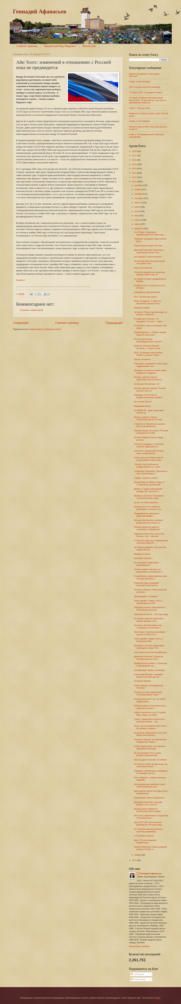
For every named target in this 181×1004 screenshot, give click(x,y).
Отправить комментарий (31, 310)
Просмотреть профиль (139, 946)
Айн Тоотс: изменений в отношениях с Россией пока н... (151, 816)
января (138, 855)
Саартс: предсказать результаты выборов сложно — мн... (149, 720)
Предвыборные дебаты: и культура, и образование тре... (150, 664)
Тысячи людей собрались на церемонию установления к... (149, 570)
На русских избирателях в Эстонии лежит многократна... (150, 734)
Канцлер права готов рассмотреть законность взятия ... (150, 707)
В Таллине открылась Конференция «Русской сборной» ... (151, 541)
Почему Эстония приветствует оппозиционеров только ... (148, 693)
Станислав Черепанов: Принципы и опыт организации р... (150, 472)
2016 (134, 160)
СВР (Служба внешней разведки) (144, 87)
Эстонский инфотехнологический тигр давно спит (149, 262)
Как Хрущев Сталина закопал (148, 257)
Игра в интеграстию (143, 268)
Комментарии (138, 979)
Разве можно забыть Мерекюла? (149, 798)
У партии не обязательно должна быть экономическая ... (149, 425)
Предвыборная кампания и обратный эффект (146, 514)
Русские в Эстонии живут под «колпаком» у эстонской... (147, 626)
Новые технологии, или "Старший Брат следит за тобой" (150, 713)
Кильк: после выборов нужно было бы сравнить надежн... (150, 727)
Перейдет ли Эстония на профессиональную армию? (148, 396)
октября (138, 194)
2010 (134, 860)
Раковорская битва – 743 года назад (151, 614)
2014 (134, 168)
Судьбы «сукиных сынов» (146, 478)
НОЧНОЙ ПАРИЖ (142, 681)
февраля (138, 228)
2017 (134, 155)
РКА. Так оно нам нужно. (145, 297)
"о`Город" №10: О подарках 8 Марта (146, 92)
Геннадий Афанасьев (39, 11)
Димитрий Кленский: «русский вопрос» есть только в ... (148, 803)
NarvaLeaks (89, 46)
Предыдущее (114, 322)
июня (137, 211)
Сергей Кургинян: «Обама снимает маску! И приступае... (150, 333)
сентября (139, 198)
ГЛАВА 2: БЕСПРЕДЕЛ (139, 81)
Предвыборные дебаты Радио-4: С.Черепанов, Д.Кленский (149, 483)
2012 (134, 177)
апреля (138, 220)
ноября (138, 189)
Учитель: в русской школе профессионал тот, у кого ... (148, 465)
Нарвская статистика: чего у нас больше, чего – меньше (149, 535)
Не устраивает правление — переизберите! (147, 563)
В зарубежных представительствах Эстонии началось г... (150, 577)
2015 (134, 164)
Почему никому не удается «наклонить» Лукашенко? (147, 528)
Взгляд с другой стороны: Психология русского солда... (149, 418)
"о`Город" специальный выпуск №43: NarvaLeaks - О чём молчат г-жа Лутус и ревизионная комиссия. (147, 100)
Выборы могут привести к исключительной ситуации (147, 810)
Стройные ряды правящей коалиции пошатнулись (146, 584)
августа (138, 202)
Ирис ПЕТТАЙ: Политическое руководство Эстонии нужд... (148, 823)
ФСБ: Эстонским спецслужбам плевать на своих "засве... (148, 353)
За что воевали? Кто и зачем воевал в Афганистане (147, 754)
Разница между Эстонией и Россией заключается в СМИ (151, 431)
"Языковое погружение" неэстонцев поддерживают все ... (150, 364)
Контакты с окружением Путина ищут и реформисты (148, 452)
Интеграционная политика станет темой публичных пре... (149, 785)
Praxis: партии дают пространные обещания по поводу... (149, 747)
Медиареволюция (142, 406)
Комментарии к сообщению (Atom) (45, 329)
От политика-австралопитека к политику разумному (148, 830)
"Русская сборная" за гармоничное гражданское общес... (150, 740)
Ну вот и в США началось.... (147, 502)
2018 (134, 151)
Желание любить (142, 308)
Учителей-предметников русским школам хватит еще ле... (149, 273)
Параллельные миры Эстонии (148, 245)
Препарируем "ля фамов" (146, 596)
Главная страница (26, 46)
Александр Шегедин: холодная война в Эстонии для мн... (148, 675)
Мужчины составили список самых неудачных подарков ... (150, 371)
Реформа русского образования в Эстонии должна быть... (149, 608)
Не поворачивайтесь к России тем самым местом (150, 548)
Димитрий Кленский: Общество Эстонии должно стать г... (148, 657)
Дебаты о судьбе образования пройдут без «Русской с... (148, 490)
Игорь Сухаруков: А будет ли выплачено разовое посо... (147, 302)
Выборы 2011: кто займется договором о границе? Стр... (148, 508)
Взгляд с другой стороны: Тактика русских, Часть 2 (149, 389)
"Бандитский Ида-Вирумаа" (60, 46)
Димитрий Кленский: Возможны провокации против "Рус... (148, 251)
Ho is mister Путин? (143, 401)
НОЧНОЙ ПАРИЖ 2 (143, 558)
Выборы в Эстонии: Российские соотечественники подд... (149, 497)
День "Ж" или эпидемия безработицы (145, 841)
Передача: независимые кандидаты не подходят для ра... (151, 772)
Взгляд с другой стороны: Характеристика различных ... (149, 378)
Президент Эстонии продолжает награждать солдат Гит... (149, 646)
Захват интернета (142, 359)
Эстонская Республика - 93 (146, 384)
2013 (134, 173)
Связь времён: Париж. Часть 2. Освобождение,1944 (148, 601)
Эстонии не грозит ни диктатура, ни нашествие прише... (150, 765)
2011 (134, 181)
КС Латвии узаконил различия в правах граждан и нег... (149, 619)
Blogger (157, 998)
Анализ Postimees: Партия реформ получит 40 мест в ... (150, 848)
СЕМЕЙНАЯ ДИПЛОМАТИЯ (147, 292)
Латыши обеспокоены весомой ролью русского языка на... (148, 521)
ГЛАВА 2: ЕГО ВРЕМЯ (139, 121)
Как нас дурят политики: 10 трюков (150, 760)
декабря (138, 185)
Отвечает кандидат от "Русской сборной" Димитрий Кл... (148, 445)
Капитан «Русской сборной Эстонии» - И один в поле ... (148, 347)
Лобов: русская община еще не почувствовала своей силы (148, 458)
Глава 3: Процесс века (139, 108)
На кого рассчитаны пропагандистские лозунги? (148, 340)
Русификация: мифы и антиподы (149, 670)
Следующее (21, 322)
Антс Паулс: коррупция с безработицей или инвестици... (149, 233)
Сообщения (137, 974)
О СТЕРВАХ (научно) (144, 836)
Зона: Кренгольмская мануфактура (150, 652)
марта (137, 224)
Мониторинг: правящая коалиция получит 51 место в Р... (149, 633)
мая (136, 215)
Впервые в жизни (142, 554)
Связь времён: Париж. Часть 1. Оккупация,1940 (148, 640)
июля (137, 207)
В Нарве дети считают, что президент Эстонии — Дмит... (149, 320)
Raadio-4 (20, 280)
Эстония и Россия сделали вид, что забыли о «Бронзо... (150, 313)
